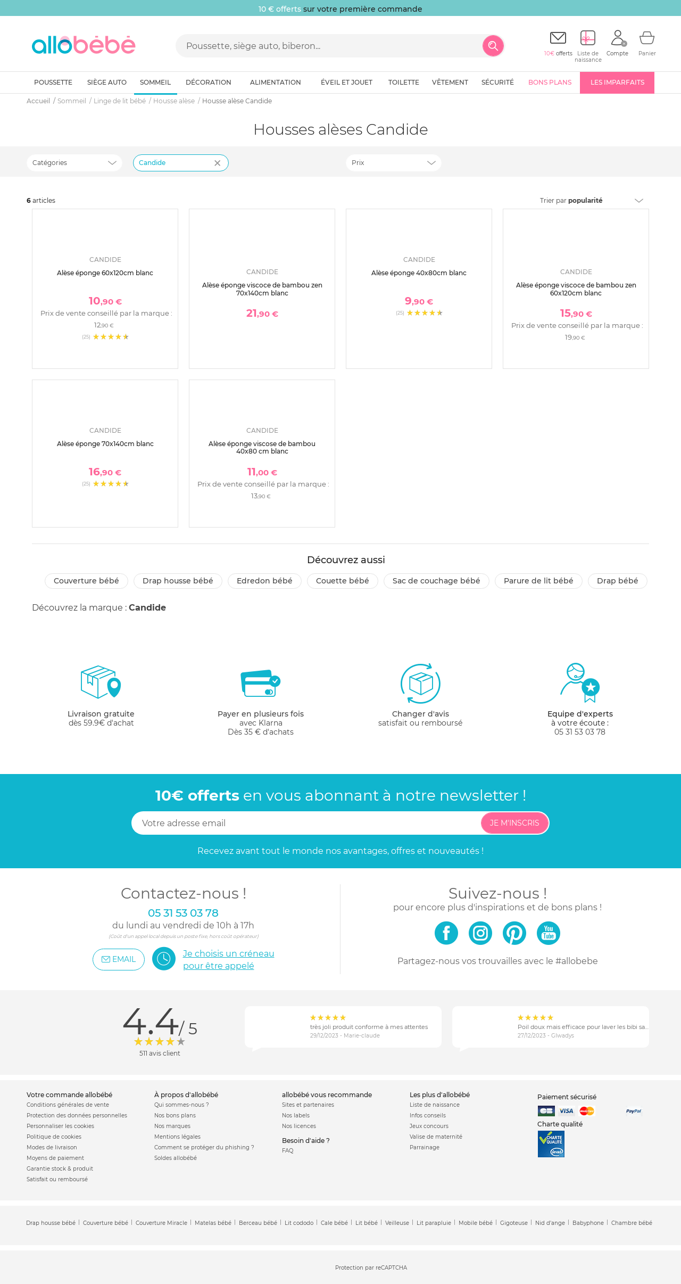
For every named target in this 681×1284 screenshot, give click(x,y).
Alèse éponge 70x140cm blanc (105, 444)
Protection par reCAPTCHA (371, 1267)
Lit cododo (299, 1223)
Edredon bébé (265, 581)
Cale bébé (334, 1223)
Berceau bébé (258, 1223)
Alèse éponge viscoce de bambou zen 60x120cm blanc (576, 289)
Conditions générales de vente (68, 1104)
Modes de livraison (52, 1147)
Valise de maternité (436, 1136)
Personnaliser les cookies (60, 1126)
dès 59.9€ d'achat (101, 699)
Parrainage (424, 1147)
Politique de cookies (54, 1136)
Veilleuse (397, 1223)
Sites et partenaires (308, 1104)
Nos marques (172, 1126)
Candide (147, 608)
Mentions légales (177, 1136)
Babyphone (588, 1223)
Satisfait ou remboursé (57, 1179)
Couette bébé (342, 581)
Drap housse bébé (178, 581)
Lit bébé (366, 1223)
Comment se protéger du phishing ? (204, 1147)
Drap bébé (617, 581)
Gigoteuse (514, 1223)
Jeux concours (429, 1126)
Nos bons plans (175, 1115)
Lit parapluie (434, 1223)
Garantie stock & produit (60, 1168)
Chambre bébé (631, 1223)
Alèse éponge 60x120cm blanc (105, 273)
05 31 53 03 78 (579, 732)
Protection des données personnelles (77, 1115)
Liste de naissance (435, 1104)
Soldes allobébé (175, 1158)
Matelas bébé (213, 1223)
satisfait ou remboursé (420, 695)
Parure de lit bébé (539, 581)
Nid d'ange (550, 1223)
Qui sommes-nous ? (181, 1104)
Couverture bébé (86, 581)
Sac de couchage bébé (436, 581)
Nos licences (299, 1126)
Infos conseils (428, 1115)
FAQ (287, 1150)
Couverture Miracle (161, 1223)
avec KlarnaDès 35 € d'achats (261, 699)
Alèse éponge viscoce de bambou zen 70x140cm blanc (262, 289)
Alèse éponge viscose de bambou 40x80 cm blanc (262, 447)
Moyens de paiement (55, 1158)
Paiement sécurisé (566, 1097)
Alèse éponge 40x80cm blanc (419, 273)
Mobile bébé (476, 1223)
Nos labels (296, 1115)
